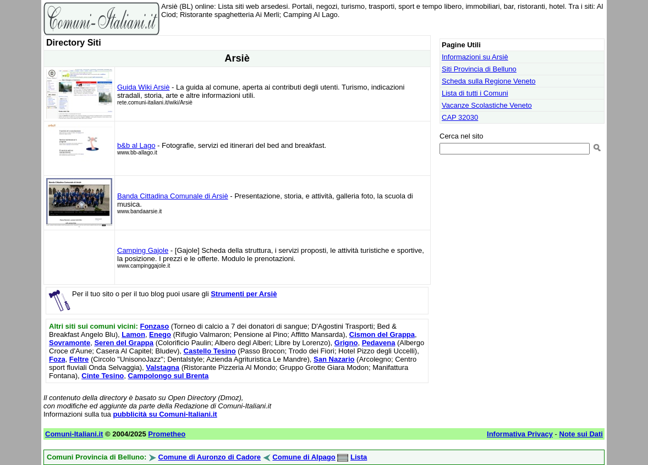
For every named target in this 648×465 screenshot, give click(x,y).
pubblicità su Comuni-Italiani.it (165, 414)
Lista (358, 457)
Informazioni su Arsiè (475, 57)
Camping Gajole (142, 250)
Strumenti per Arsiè (244, 294)
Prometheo (166, 434)
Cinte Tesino (102, 376)
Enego (160, 334)
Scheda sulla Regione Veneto (489, 81)
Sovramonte (69, 343)
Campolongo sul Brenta (168, 376)
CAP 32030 (460, 117)
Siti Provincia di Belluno (479, 69)
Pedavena (379, 343)
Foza (57, 359)
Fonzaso (154, 326)
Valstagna (162, 367)
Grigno (346, 343)
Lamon (133, 334)
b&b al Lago (136, 145)
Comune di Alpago (303, 457)
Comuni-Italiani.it (74, 434)
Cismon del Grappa (382, 334)
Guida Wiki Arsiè (143, 87)
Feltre (79, 359)
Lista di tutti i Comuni (475, 93)
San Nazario (334, 359)
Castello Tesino (210, 351)
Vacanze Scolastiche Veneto (487, 105)
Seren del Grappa (123, 343)
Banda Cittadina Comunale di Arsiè (172, 196)
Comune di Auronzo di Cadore (209, 457)
